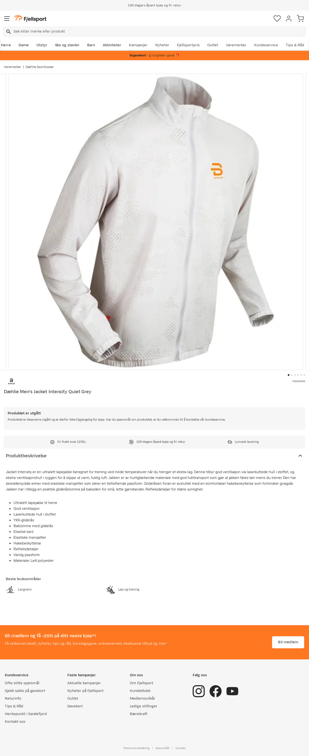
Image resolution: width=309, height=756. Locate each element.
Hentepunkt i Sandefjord (26, 713)
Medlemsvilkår (142, 698)
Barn (91, 45)
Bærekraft (138, 713)
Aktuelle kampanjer (84, 683)
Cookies (181, 748)
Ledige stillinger (143, 706)
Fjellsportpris (188, 45)
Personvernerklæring (136, 748)
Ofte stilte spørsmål (22, 683)
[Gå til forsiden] (30, 18)
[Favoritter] (277, 18)
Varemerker (236, 45)
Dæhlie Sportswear (40, 67)
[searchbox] (159, 31)
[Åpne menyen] (7, 18)
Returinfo (13, 698)
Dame (24, 45)
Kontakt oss (15, 721)
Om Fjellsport (141, 683)
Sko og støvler (67, 45)
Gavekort (75, 706)
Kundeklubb (140, 690)
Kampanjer (138, 45)
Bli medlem (288, 642)
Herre (6, 45)
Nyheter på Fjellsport (85, 690)
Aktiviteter (112, 45)
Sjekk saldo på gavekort (25, 690)
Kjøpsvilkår (162, 748)
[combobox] (154, 31)
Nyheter (162, 45)
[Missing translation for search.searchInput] (8, 31)
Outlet (212, 45)
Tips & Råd (295, 45)
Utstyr (41, 45)
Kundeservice (266, 45)
